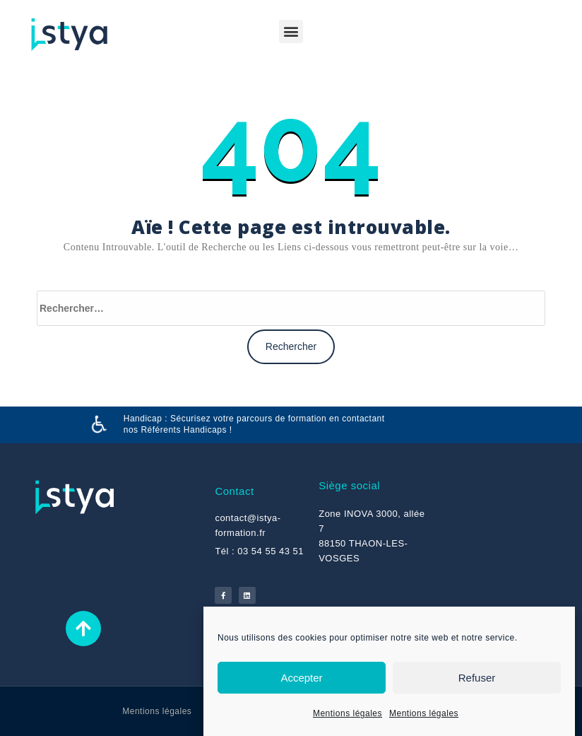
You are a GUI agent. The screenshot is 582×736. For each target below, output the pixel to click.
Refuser (477, 678)
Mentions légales (347, 713)
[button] (291, 31)
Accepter (301, 678)
